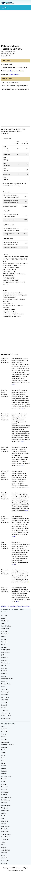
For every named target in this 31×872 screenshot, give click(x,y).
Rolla (2, 686)
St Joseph (4, 705)
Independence (5, 650)
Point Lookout (5, 684)
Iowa (2, 758)
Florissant (4, 642)
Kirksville (4, 660)
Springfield (4, 700)
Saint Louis (4, 694)
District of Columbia (7, 745)
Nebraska (4, 803)
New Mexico (5, 810)
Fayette (3, 636)
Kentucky (4, 771)
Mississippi (4, 792)
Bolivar (3, 618)
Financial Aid (5, 131)
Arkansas (4, 731)
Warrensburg (5, 713)
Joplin (3, 655)
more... (14, 384)
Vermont (4, 853)
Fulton (3, 644)
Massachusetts (6, 776)
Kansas (3, 768)
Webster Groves (6, 715)
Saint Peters (5, 697)
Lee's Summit (5, 663)
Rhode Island (5, 831)
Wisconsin (4, 858)
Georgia (3, 752)
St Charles (4, 702)
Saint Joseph (5, 692)
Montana (4, 795)
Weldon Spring (5, 718)
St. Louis (3, 708)
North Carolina (6, 797)
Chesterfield (5, 629)
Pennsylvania (5, 826)
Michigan (4, 784)
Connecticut (5, 742)
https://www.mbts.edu (17, 71)
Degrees (13, 131)
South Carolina (5, 834)
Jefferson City (5, 652)
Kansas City (4, 658)
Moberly (3, 673)
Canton (3, 623)
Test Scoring (21, 129)
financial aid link (14, 74)
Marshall (4, 668)
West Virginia (5, 860)
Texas (3, 842)
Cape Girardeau (6, 626)
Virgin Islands (5, 850)
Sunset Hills (5, 710)
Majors (19, 131)
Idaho (3, 760)
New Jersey (4, 808)
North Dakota (5, 800)
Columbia (4, 631)
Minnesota (4, 787)
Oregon (3, 824)
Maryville (4, 671)
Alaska (3, 726)
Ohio (2, 818)
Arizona (3, 734)
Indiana (3, 766)
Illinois (3, 763)
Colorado (4, 739)
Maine (3, 781)
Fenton (3, 639)
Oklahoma (4, 821)
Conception (4, 634)
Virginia (3, 847)
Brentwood (4, 621)
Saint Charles (5, 689)
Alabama (4, 729)
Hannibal (4, 647)
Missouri (4, 789)
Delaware (4, 747)
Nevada (3, 676)
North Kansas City (6, 679)
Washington (5, 855)
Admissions (12, 129)
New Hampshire (6, 805)
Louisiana (4, 774)
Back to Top (19, 870)
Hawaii (3, 755)
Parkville (4, 681)
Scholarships (5, 133)
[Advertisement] (15, 27)
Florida (3, 750)
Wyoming (4, 863)
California (4, 737)
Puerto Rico (4, 829)
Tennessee (4, 839)
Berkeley (4, 615)
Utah (2, 845)
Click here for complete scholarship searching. (15, 606)
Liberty (3, 665)
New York (4, 816)
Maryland (4, 779)
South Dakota (5, 837)
